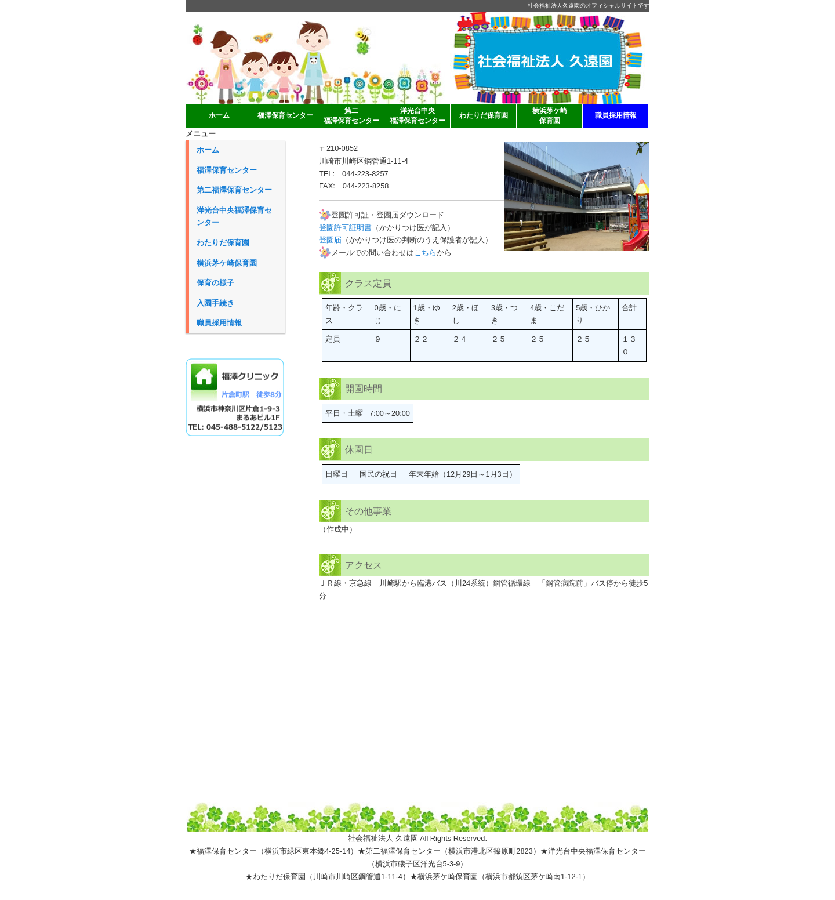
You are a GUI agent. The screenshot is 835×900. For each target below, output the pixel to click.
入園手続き (215, 303)
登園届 (330, 239)
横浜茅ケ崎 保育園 (549, 116)
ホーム (219, 115)
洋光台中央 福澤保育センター (417, 116)
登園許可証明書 (345, 227)
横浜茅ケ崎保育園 (227, 263)
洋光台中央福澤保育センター (234, 216)
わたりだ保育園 (483, 115)
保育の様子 (215, 282)
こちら (425, 252)
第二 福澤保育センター (351, 116)
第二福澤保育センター (234, 190)
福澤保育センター (285, 115)
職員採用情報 (616, 115)
